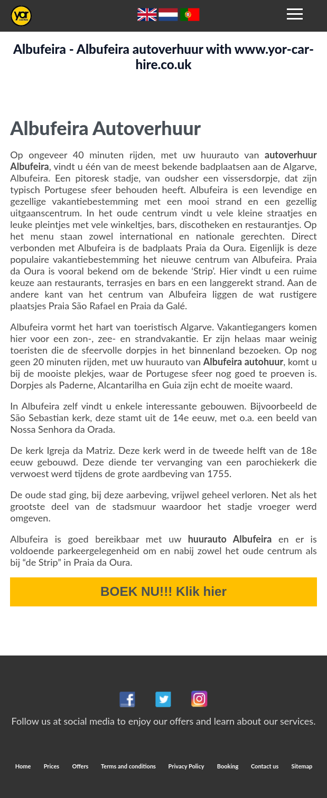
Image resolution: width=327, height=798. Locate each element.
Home (23, 766)
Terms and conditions (129, 766)
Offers (81, 766)
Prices (52, 766)
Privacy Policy (186, 766)
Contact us (264, 766)
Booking (228, 766)
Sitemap (302, 766)
